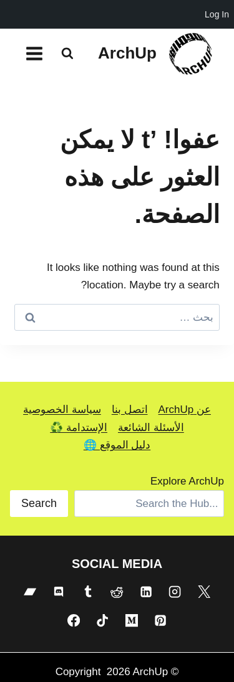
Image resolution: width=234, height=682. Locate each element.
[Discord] (58, 591)
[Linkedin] (146, 591)
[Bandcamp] (29, 591)
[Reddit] (116, 591)
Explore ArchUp (187, 481)
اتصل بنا (130, 409)
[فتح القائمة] (34, 53)
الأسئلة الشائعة (151, 427)
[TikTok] (102, 620)
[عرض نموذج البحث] (67, 53)
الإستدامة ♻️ (78, 427)
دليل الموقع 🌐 (117, 445)
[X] (204, 591)
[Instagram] (174, 591)
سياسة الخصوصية (62, 409)
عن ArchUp (184, 409)
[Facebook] (73, 620)
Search (39, 503)
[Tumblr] (88, 591)
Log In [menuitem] (217, 14)
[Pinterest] (160, 620)
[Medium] (131, 620)
